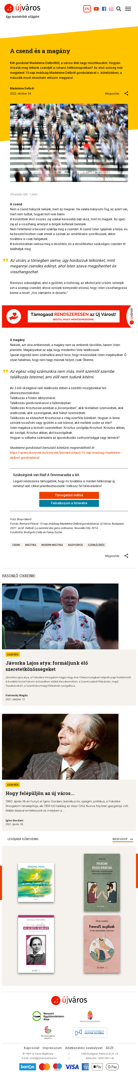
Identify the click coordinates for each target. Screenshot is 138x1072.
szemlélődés (96, 545)
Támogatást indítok (69, 495)
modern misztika (52, 545)
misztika (30, 545)
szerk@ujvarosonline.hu (43, 1057)
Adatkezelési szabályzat (84, 1047)
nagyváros (75, 545)
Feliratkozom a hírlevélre (69, 503)
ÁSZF (110, 1047)
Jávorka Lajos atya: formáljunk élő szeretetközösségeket (47, 666)
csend (16, 545)
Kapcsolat (31, 1047)
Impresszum (52, 1047)
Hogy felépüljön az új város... (40, 793)
